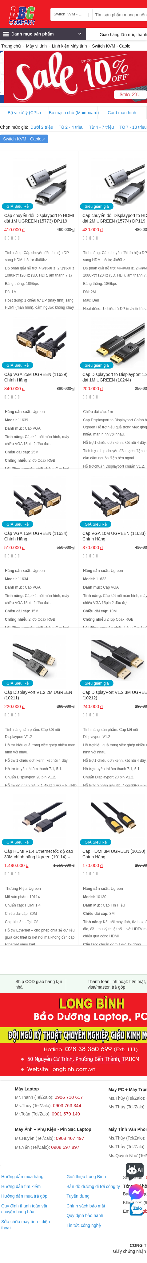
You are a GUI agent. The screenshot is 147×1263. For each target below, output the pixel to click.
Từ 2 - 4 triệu (71, 127)
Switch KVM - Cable (24, 138)
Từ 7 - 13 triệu (133, 127)
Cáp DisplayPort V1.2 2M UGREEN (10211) (38, 695)
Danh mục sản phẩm (42, 35)
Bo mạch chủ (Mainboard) (73, 112)
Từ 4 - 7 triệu (101, 127)
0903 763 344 (67, 1105)
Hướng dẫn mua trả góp (24, 1196)
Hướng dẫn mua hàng (22, 1176)
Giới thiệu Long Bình (86, 1176)
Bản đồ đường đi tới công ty (93, 1186)
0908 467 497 (70, 1138)
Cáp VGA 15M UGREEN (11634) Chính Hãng (35, 536)
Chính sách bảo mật (85, 1205)
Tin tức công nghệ (83, 1225)
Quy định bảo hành (84, 1215)
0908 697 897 (65, 1147)
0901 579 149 (66, 1113)
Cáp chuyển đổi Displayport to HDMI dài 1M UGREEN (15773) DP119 (39, 218)
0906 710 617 (69, 1097)
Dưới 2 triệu (41, 127)
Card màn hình (122, 112)
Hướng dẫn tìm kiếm (21, 1186)
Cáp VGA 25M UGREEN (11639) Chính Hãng (35, 377)
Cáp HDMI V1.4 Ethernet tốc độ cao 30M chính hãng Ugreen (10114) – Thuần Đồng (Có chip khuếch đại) (38, 854)
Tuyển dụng (77, 1196)
